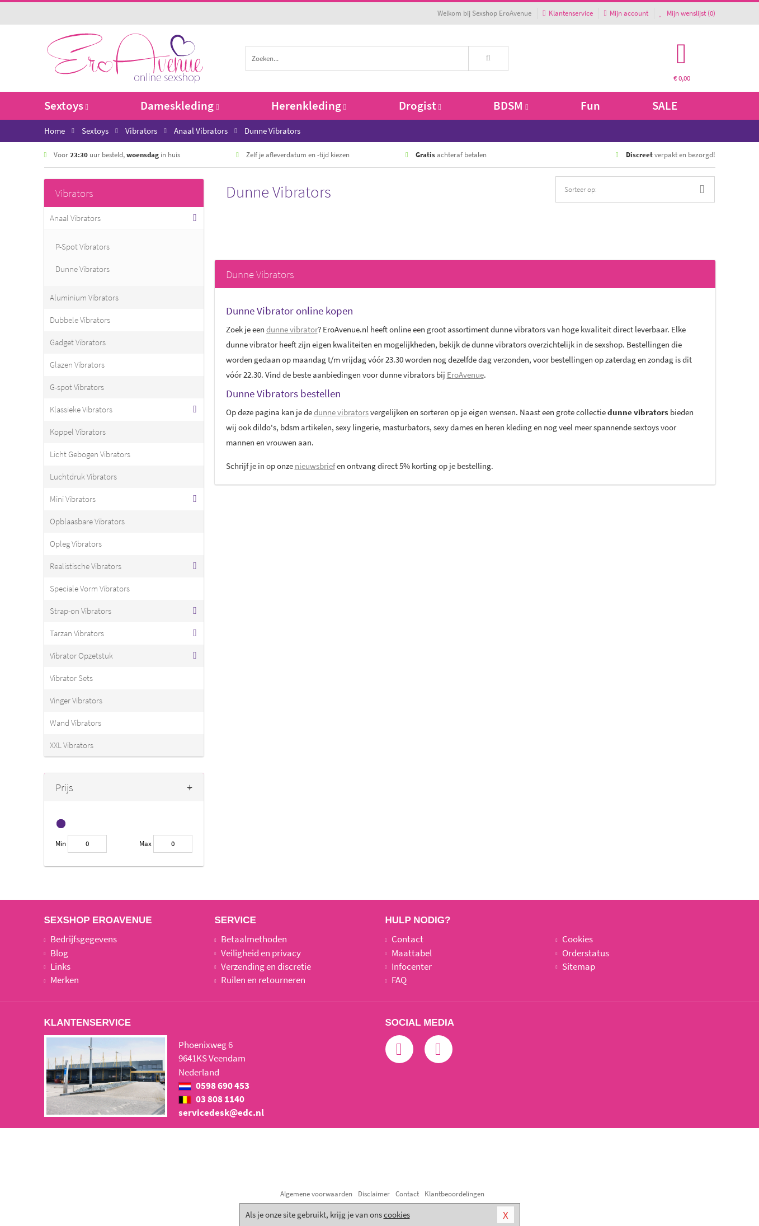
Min (60, 843)
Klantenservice (567, 13)
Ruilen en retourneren (263, 980)
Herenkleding (308, 105)
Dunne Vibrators (82, 269)
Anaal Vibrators (75, 218)
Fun (590, 105)
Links (60, 966)
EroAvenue (465, 374)
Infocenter (412, 966)
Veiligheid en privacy (261, 953)
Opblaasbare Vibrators (87, 521)
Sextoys (66, 105)
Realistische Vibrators (85, 566)
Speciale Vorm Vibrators (90, 588)
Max (145, 843)
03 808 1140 (211, 1099)
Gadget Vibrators (78, 342)
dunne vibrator (292, 329)
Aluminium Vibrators (84, 297)
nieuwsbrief (315, 466)
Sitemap (578, 966)
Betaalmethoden (254, 939)
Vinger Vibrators (76, 700)
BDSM (510, 105)
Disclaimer (374, 1194)
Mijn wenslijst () (687, 13)
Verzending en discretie (266, 966)
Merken (64, 980)
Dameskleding (179, 105)
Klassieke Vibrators (81, 409)
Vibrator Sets (71, 678)
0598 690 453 (213, 1085)
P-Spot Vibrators (82, 246)
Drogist (420, 105)
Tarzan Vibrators (77, 633)
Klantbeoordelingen (454, 1194)
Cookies (577, 939)
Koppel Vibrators (78, 431)
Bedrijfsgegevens (83, 939)
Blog (59, 953)
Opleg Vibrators (76, 543)
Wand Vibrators (75, 722)
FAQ (399, 980)
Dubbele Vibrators (80, 319)
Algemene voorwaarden (316, 1194)
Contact (407, 939)
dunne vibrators (341, 412)
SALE (664, 105)
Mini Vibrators (73, 499)
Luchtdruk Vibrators (83, 476)
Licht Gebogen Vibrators (90, 454)
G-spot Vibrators (77, 387)
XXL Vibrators (71, 745)
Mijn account (626, 13)
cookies (397, 1214)
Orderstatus (585, 953)
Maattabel (412, 953)
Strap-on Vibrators (80, 610)
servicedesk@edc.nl (221, 1112)
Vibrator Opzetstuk (81, 655)
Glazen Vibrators (77, 364)
